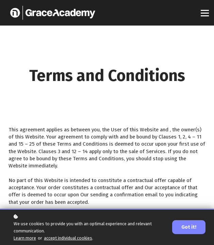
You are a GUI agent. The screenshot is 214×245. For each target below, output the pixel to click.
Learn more (25, 238)
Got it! (188, 227)
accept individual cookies (68, 238)
